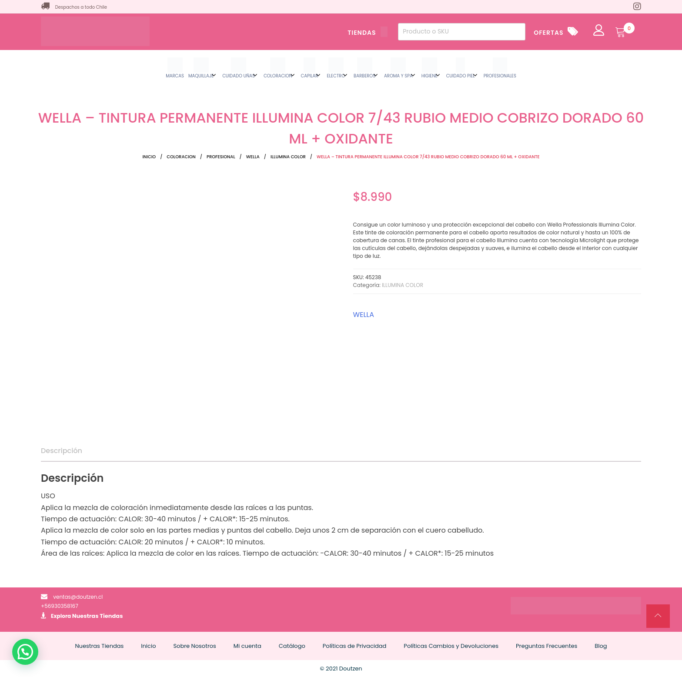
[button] (25, 652)
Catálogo (292, 646)
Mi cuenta (247, 646)
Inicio (149, 156)
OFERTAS (548, 32)
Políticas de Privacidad (355, 646)
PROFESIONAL (221, 156)
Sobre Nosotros (194, 646)
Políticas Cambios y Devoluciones (451, 646)
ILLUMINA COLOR (288, 156)
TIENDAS (368, 32)
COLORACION (181, 156)
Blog (601, 646)
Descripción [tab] (61, 451)
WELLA (253, 156)
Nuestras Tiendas (97, 616)
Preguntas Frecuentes (546, 646)
